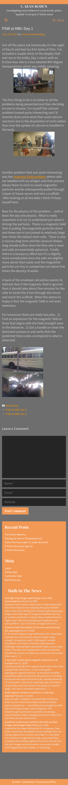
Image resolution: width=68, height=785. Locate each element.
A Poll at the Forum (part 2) (19, 546)
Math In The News (24, 590)
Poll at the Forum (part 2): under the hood (26, 542)
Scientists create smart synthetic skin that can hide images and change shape (31, 723)
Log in (8, 568)
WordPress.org (12, 579)
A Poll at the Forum (15, 550)
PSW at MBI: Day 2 (16, 414)
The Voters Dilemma (15, 534)
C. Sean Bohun (34, 6)
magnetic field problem (29, 177)
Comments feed (13, 576)
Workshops (12, 405)
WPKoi (52, 782)
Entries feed (11, 572)
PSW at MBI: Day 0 (16, 409)
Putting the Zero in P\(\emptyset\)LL (24, 538)
